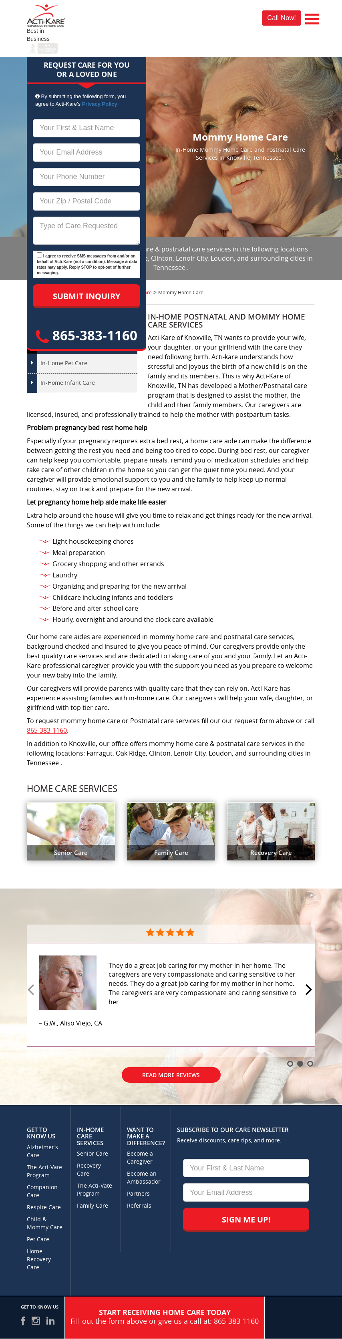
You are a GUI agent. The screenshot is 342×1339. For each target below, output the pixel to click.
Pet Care (38, 1239)
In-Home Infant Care (67, 383)
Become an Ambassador (144, 1177)
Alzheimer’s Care (42, 1151)
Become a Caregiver (140, 1157)
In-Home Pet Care (63, 363)
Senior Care (92, 1153)
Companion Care (42, 1191)
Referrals (139, 1205)
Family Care (92, 1205)
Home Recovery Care (39, 1259)
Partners (138, 1193)
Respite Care (44, 1207)
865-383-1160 (86, 335)
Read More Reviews (171, 1075)
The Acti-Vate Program (44, 1171)
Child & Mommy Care (44, 1223)
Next (310, 990)
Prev (32, 990)
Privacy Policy (99, 104)
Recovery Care (89, 1169)
